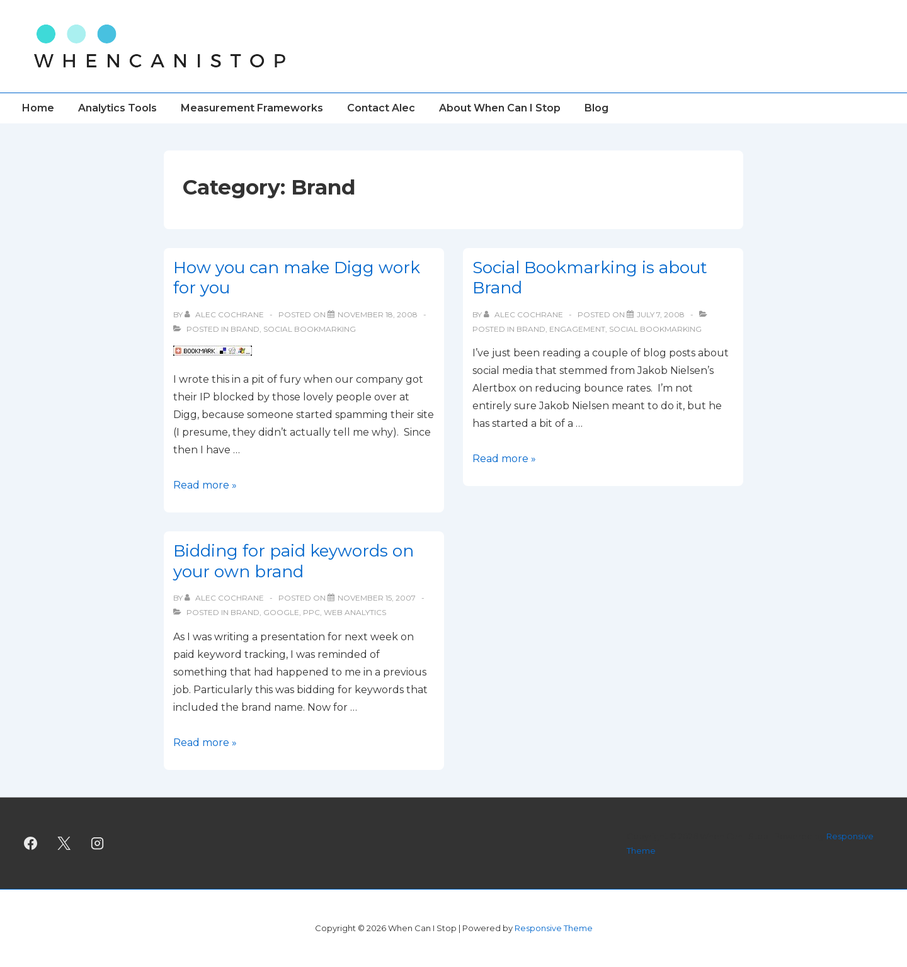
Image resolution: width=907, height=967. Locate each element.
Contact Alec (381, 108)
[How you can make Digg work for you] (378, 314)
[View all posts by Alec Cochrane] (225, 314)
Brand (245, 329)
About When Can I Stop (500, 108)
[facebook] (31, 843)
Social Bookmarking (309, 329)
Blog (596, 108)
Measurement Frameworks (252, 108)
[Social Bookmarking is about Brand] (661, 314)
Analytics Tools (117, 108)
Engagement (577, 329)
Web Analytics (355, 612)
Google (281, 612)
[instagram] (98, 843)
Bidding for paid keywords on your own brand (293, 561)
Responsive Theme (554, 928)
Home (38, 108)
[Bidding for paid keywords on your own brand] (377, 597)
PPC (311, 612)
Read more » (205, 485)
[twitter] (64, 843)
